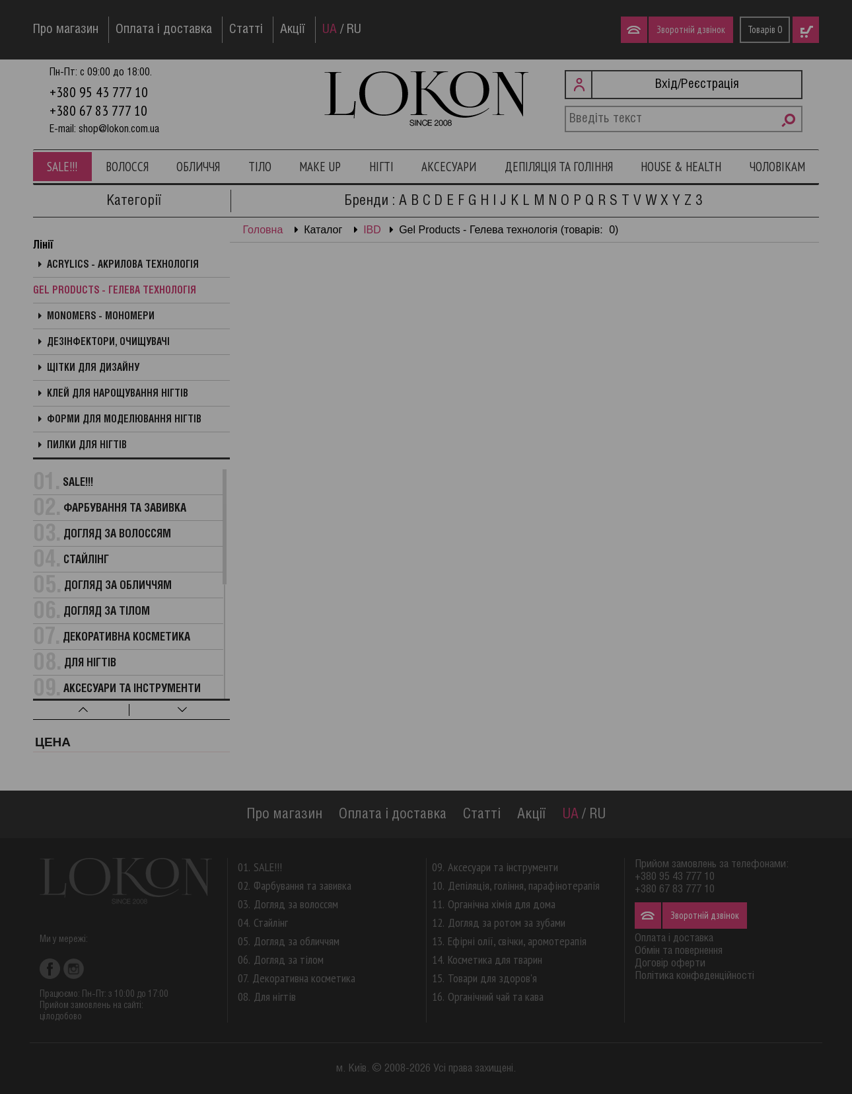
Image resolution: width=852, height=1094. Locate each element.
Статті (246, 30)
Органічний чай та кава (496, 996)
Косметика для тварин (495, 959)
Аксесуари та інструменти (132, 689)
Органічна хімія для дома (501, 904)
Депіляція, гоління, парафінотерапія (524, 885)
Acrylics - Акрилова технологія (123, 265)
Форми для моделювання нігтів (124, 419)
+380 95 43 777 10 (99, 92)
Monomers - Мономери (101, 316)
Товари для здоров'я (492, 978)
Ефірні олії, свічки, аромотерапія (517, 941)
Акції (292, 30)
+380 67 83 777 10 (98, 110)
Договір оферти (670, 963)
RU (354, 30)
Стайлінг (86, 560)
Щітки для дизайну (93, 368)
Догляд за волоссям (117, 534)
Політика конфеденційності (694, 976)
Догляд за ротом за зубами (506, 922)
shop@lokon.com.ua (119, 129)
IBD (372, 229)
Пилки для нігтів (87, 445)
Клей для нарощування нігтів (117, 394)
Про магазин (65, 30)
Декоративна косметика (126, 638)
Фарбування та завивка (124, 509)
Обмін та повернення (679, 951)
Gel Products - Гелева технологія (114, 290)
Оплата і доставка (164, 30)
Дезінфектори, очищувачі (108, 342)
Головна (263, 229)
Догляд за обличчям (118, 586)
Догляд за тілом (106, 612)
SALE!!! (62, 167)
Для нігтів (90, 663)
